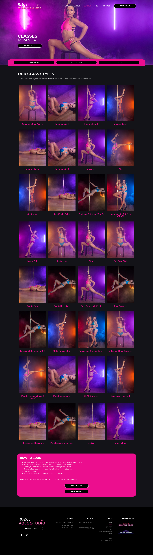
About (77, 6)
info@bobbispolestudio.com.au (86, 527)
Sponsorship (108, 535)
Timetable (66, 6)
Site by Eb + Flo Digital (64, 546)
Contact (106, 6)
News (110, 537)
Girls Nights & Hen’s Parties (105, 532)
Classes (87, 6)
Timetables (109, 528)
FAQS (110, 530)
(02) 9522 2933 (90, 529)
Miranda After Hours (106, 540)
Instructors (109, 526)
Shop (97, 6)
